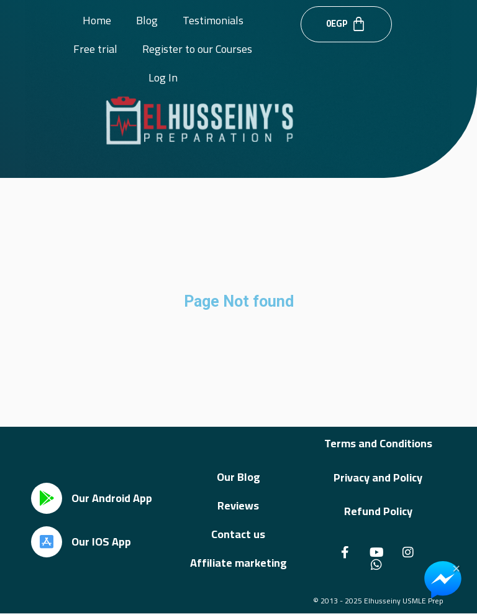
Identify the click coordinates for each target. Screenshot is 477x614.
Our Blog (238, 477)
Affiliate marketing (238, 562)
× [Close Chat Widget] (456, 567)
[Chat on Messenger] (442, 579)
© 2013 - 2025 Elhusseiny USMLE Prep (378, 600)
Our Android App (111, 498)
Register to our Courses (197, 49)
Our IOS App (101, 541)
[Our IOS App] (46, 541)
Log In (163, 77)
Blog (147, 20)
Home (97, 20)
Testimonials (213, 20)
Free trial (95, 49)
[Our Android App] (46, 498)
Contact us (238, 534)
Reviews (238, 505)
